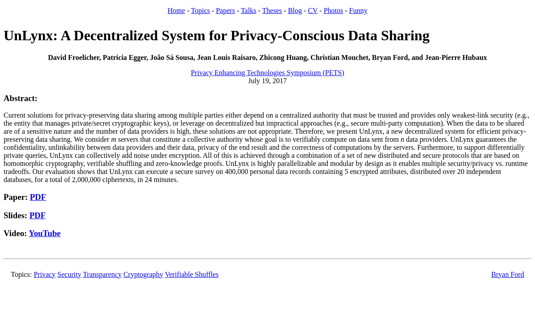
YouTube (44, 233)
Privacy (45, 274)
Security (69, 274)
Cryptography (143, 274)
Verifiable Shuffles (191, 274)
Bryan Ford (507, 274)
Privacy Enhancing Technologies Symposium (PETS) (267, 72)
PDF (38, 197)
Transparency (102, 274)
